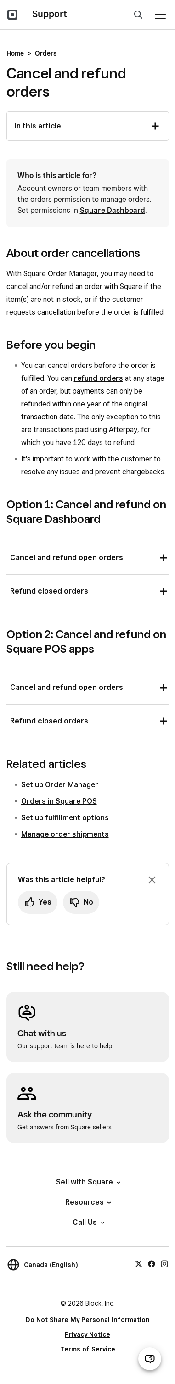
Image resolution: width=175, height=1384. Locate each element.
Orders (45, 53)
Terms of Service (87, 1349)
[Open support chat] (149, 1358)
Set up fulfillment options (65, 817)
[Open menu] (160, 15)
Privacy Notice (87, 1334)
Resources (87, 1202)
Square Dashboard (112, 210)
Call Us (88, 1222)
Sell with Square (87, 1182)
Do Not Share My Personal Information (88, 1319)
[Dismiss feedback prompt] (152, 879)
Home (15, 53)
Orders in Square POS (59, 801)
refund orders (98, 378)
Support (49, 13)
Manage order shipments (65, 834)
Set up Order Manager (59, 784)
